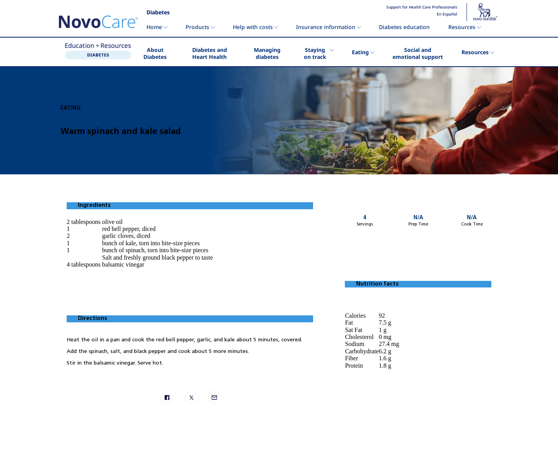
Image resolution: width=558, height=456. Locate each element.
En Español (447, 14)
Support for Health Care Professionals (421, 7)
